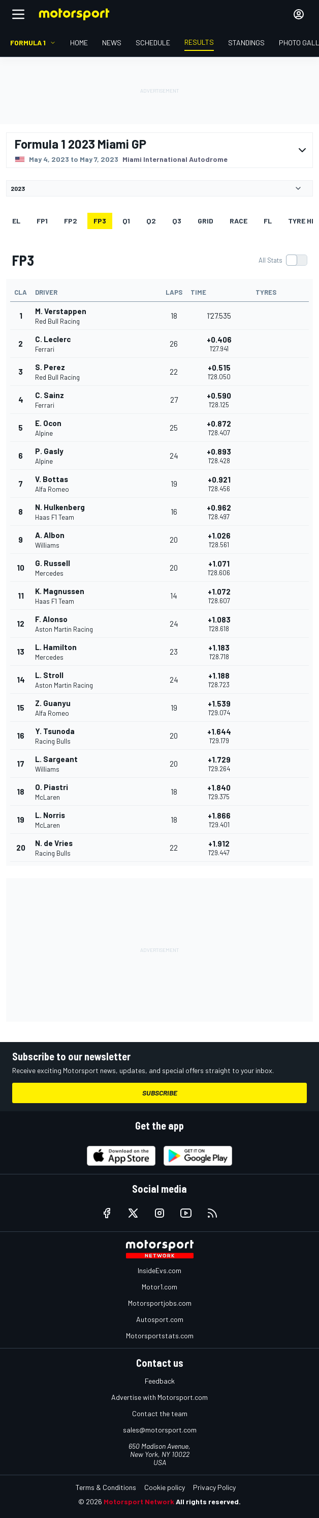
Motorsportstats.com (160, 1335)
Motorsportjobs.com (160, 1303)
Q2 (151, 220)
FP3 (99, 220)
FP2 (70, 220)
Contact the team (159, 1413)
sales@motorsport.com (160, 1429)
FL (268, 220)
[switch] (283, 260)
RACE (238, 220)
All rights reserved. (208, 1501)
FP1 (42, 220)
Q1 (126, 220)
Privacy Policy (214, 1487)
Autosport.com (159, 1319)
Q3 (176, 220)
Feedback (160, 1380)
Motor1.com (159, 1286)
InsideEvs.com (159, 1270)
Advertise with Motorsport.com (159, 1397)
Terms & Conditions (106, 1487)
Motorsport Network (139, 1501)
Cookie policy (164, 1487)
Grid (205, 220)
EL (16, 220)
